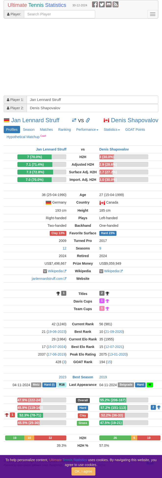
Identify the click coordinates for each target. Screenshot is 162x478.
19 (14, 438)
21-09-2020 (114, 332)
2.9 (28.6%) (108, 164)
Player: (14, 14)
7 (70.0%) (34, 157)
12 (65, 248)
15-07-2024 (56, 347)
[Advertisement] (66, 57)
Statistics (112, 129)
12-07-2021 (114, 347)
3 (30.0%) (106, 157)
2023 (62, 377)
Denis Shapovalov (134, 120)
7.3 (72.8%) (35, 172)
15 (109, 362)
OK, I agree (83, 471)
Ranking (64, 129)
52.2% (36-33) (112, 415)
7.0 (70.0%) (34, 180)
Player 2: (15, 108)
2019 (103, 377)
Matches (46, 129)
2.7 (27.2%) (108, 172)
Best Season (83, 377)
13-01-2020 (118, 354)
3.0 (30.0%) (108, 180)
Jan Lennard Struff (35, 120)
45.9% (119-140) (30, 408)
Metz (36, 385)
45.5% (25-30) (29, 423)
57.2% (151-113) (113, 408)
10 (29, 438)
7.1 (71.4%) (35, 164)
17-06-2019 (56, 354)
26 (115, 438)
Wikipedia (55, 271)
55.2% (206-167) (113, 400)
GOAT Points (135, 129)
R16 (62, 385)
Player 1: (15, 100)
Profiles (12, 129)
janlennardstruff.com (47, 279)
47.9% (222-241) (30, 400)
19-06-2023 (56, 332)
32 (50, 438)
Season (29, 129)
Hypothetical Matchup (26, 136)
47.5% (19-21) (111, 423)
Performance (87, 129)
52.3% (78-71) (30, 415)
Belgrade (126, 385)
